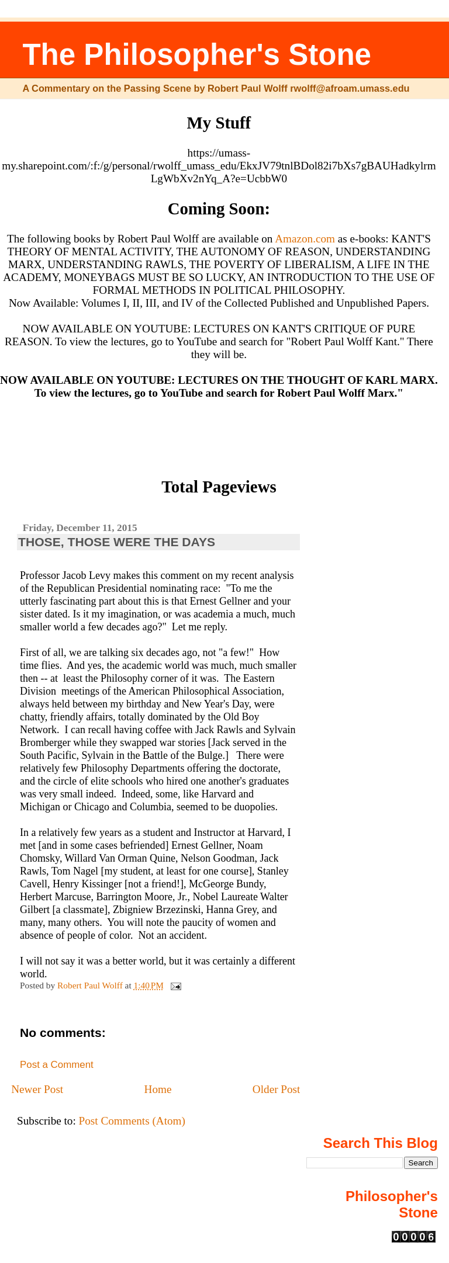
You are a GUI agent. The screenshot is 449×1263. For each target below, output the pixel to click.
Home (158, 1089)
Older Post (277, 1089)
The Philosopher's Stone (196, 54)
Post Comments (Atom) (132, 1121)
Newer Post (37, 1089)
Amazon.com (305, 239)
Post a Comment (57, 1064)
